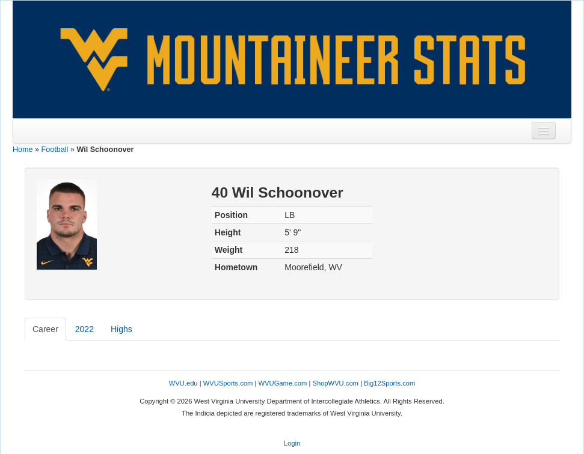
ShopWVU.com (335, 383)
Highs (121, 329)
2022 (84, 329)
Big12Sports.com (389, 383)
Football (55, 149)
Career (45, 329)
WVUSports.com (228, 383)
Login (292, 443)
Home (23, 149)
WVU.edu (183, 383)
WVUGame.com (283, 383)
